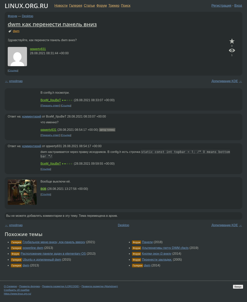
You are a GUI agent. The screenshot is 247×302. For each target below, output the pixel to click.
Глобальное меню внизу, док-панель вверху (54, 242)
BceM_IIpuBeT (51, 100)
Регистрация (221, 6)
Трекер (113, 6)
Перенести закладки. (157, 259)
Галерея (75, 6)
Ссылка (13, 70)
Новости (61, 6)
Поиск (125, 6)
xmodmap (16, 81)
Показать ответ (50, 105)
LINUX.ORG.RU (26, 6)
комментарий (31, 116)
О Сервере (10, 286)
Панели (147, 242)
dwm (16, 31)
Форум (101, 6)
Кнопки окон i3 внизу (157, 253)
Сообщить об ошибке (17, 290)
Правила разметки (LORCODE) (60, 286)
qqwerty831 (38, 49)
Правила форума (29, 286)
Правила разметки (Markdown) (99, 286)
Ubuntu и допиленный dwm (42, 259)
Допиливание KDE (224, 81)
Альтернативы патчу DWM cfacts (165, 247)
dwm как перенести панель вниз (52, 24)
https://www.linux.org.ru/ (17, 293)
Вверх (238, 286)
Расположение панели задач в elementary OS (53, 253)
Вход (238, 6)
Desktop (27, 16)
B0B (43, 188)
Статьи (89, 6)
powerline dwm (33, 247)
